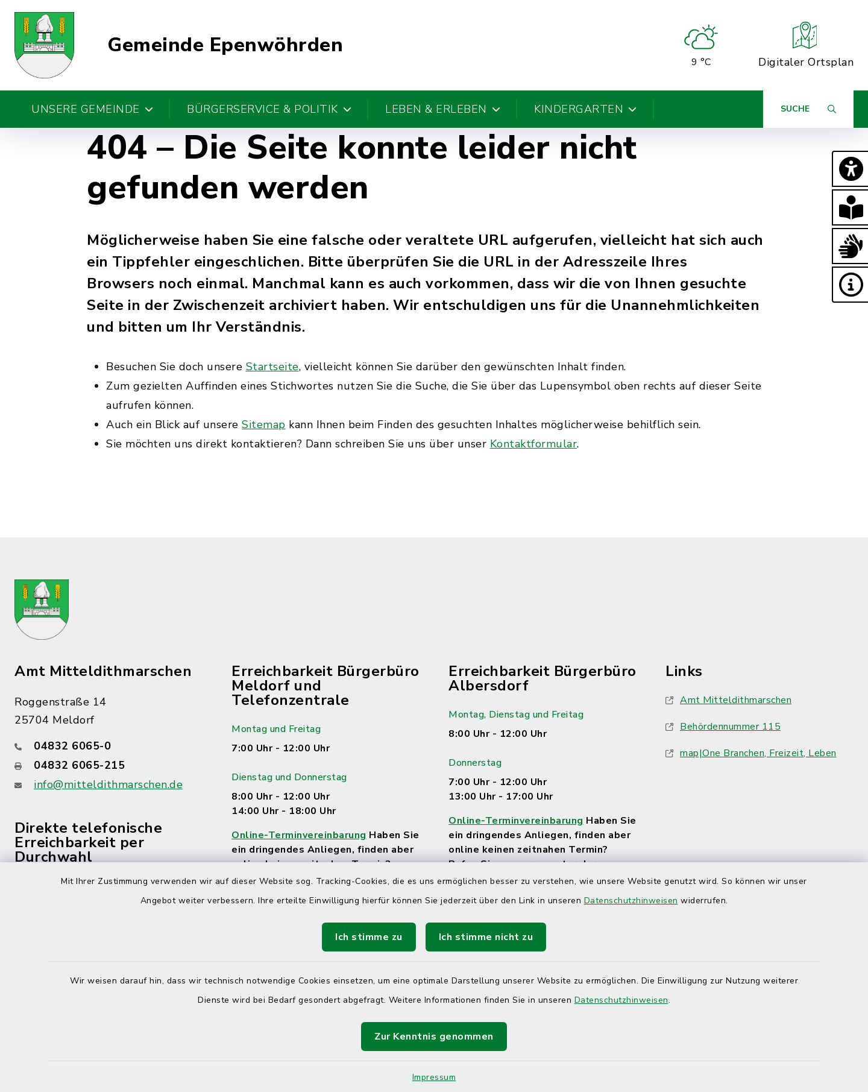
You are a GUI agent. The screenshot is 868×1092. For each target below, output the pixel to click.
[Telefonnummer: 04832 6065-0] (108, 746)
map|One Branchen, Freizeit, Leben (751, 753)
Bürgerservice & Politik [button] (269, 109)
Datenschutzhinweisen (631, 900)
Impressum (434, 1077)
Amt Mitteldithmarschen (728, 700)
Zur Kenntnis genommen (434, 1036)
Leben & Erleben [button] (442, 109)
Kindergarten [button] (585, 109)
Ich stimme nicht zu (486, 937)
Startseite (272, 366)
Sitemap (264, 424)
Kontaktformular (533, 444)
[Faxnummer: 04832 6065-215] (108, 765)
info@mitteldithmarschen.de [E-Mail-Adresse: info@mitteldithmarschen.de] (108, 784)
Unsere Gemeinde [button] (92, 109)
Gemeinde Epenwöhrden (225, 45)
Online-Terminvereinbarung (298, 835)
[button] (850, 169)
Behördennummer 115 (723, 726)
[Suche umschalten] (808, 109)
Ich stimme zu (369, 937)
